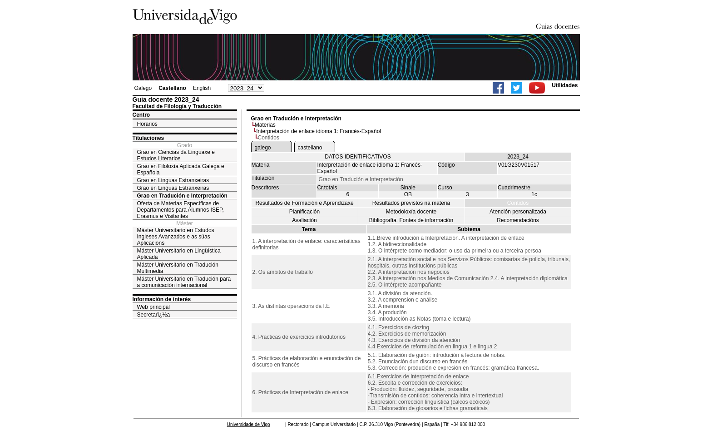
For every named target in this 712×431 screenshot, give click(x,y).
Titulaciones (148, 138)
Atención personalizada (518, 211)
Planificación (304, 211)
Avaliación (304, 220)
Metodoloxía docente (411, 211)
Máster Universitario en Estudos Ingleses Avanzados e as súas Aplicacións (175, 236)
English (202, 88)
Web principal (153, 307)
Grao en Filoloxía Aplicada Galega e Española (180, 169)
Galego (143, 88)
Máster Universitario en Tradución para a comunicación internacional (184, 282)
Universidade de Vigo (248, 424)
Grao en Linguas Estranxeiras (173, 180)
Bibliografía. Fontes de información (411, 220)
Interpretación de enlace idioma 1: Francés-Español (318, 131)
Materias (265, 125)
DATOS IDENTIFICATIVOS (358, 157)
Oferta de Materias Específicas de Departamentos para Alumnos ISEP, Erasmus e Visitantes (180, 209)
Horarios (147, 124)
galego (263, 147)
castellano (310, 147)
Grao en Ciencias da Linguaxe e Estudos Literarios (176, 155)
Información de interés (162, 299)
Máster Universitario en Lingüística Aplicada (179, 254)
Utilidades (565, 85)
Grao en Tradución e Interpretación (182, 196)
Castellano (172, 88)
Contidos (518, 203)
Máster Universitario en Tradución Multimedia (177, 268)
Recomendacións (518, 220)
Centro (141, 115)
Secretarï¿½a (153, 315)
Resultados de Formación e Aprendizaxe (304, 203)
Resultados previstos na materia (411, 203)
